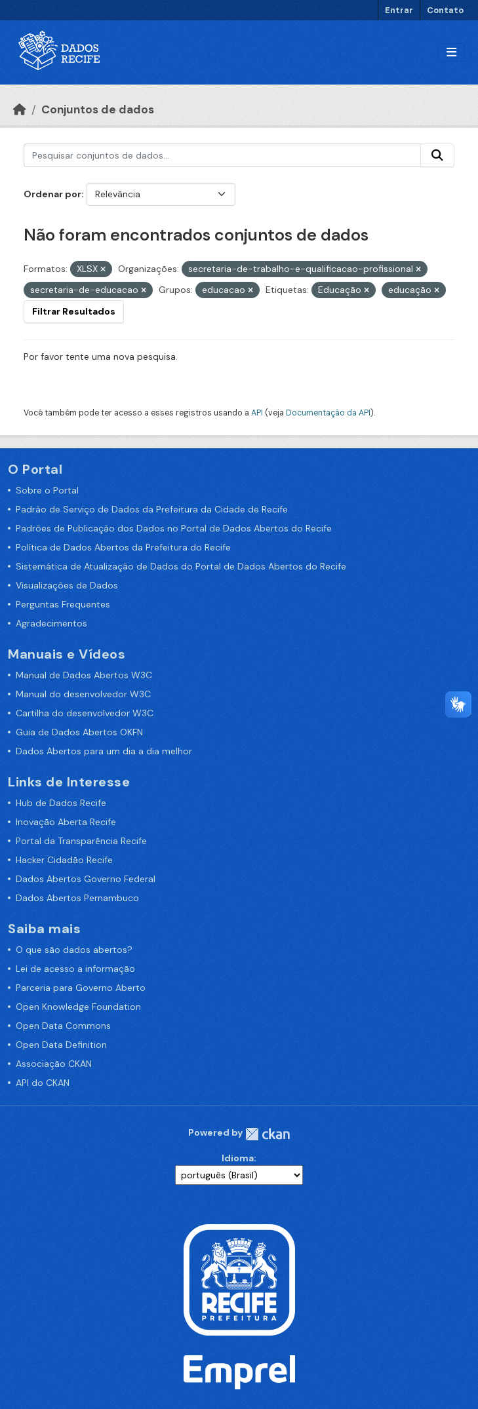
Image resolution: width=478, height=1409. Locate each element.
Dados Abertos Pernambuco (77, 898)
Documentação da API (328, 413)
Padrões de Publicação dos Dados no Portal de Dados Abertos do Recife (174, 528)
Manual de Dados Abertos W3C (84, 675)
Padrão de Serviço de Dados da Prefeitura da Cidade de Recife (152, 509)
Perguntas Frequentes (63, 604)
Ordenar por (52, 194)
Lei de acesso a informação (75, 969)
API (257, 413)
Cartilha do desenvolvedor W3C (84, 713)
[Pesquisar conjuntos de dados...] (222, 155)
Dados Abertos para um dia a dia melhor (104, 751)
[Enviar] (437, 155)
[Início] (19, 109)
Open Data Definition (61, 1045)
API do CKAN (43, 1083)
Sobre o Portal (47, 490)
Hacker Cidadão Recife (64, 860)
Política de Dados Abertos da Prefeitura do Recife (123, 547)
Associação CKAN (54, 1064)
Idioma (238, 1158)
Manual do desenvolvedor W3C (83, 694)
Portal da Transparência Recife (81, 841)
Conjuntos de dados (97, 109)
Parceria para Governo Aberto (81, 988)
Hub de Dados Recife (61, 803)
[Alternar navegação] (451, 52)
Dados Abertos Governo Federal (85, 879)
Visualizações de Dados (67, 585)
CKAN (267, 1134)
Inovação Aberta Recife (66, 822)
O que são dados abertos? (74, 949)
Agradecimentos (51, 623)
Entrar (399, 10)
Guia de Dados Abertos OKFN (79, 732)
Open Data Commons (63, 1026)
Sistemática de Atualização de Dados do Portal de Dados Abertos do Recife (181, 566)
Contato (445, 10)
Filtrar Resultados (73, 311)
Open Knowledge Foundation (78, 1007)
